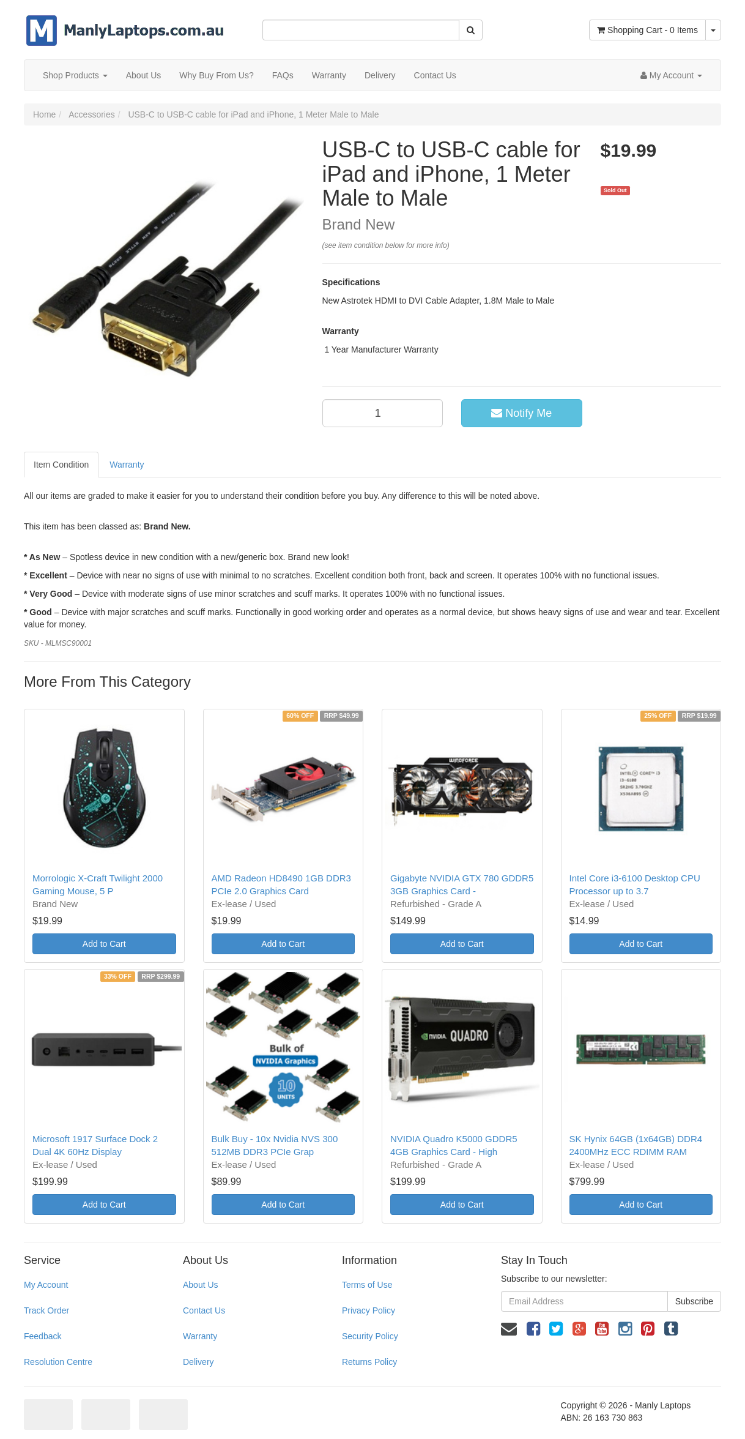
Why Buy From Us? (216, 75)
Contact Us (435, 75)
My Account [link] (46, 1285)
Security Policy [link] (370, 1336)
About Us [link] (200, 1285)
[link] (533, 1329)
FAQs (283, 75)
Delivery (380, 75)
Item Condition (61, 464)
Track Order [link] (46, 1310)
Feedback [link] (42, 1336)
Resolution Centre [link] (58, 1362)
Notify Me (521, 413)
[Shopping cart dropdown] (713, 30)
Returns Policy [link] (369, 1362)
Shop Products (75, 75)
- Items (647, 30)
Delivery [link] (198, 1362)
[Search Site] (471, 30)
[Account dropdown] (671, 75)
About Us (143, 75)
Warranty (329, 75)
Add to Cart (104, 944)
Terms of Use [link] (367, 1285)
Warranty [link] (200, 1336)
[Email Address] (584, 1301)
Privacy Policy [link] (368, 1310)
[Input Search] (360, 30)
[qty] (382, 413)
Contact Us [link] (204, 1310)
